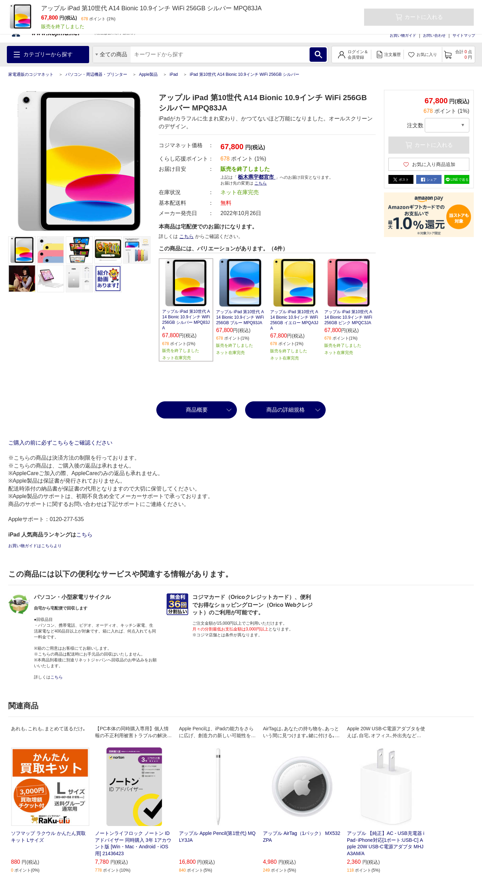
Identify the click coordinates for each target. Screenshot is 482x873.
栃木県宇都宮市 (256, 177)
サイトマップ (464, 35)
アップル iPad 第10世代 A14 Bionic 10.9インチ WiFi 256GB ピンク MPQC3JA (348, 317)
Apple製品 (148, 74)
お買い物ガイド (403, 35)
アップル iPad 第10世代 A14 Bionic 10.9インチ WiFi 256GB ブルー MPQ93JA (240, 317)
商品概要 (197, 410)
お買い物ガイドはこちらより (35, 545)
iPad (174, 74)
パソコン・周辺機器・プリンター (96, 74)
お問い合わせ (434, 35)
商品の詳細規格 (285, 410)
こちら (260, 183)
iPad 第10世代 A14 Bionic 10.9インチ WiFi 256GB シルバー (244, 74)
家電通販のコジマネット (30, 74)
